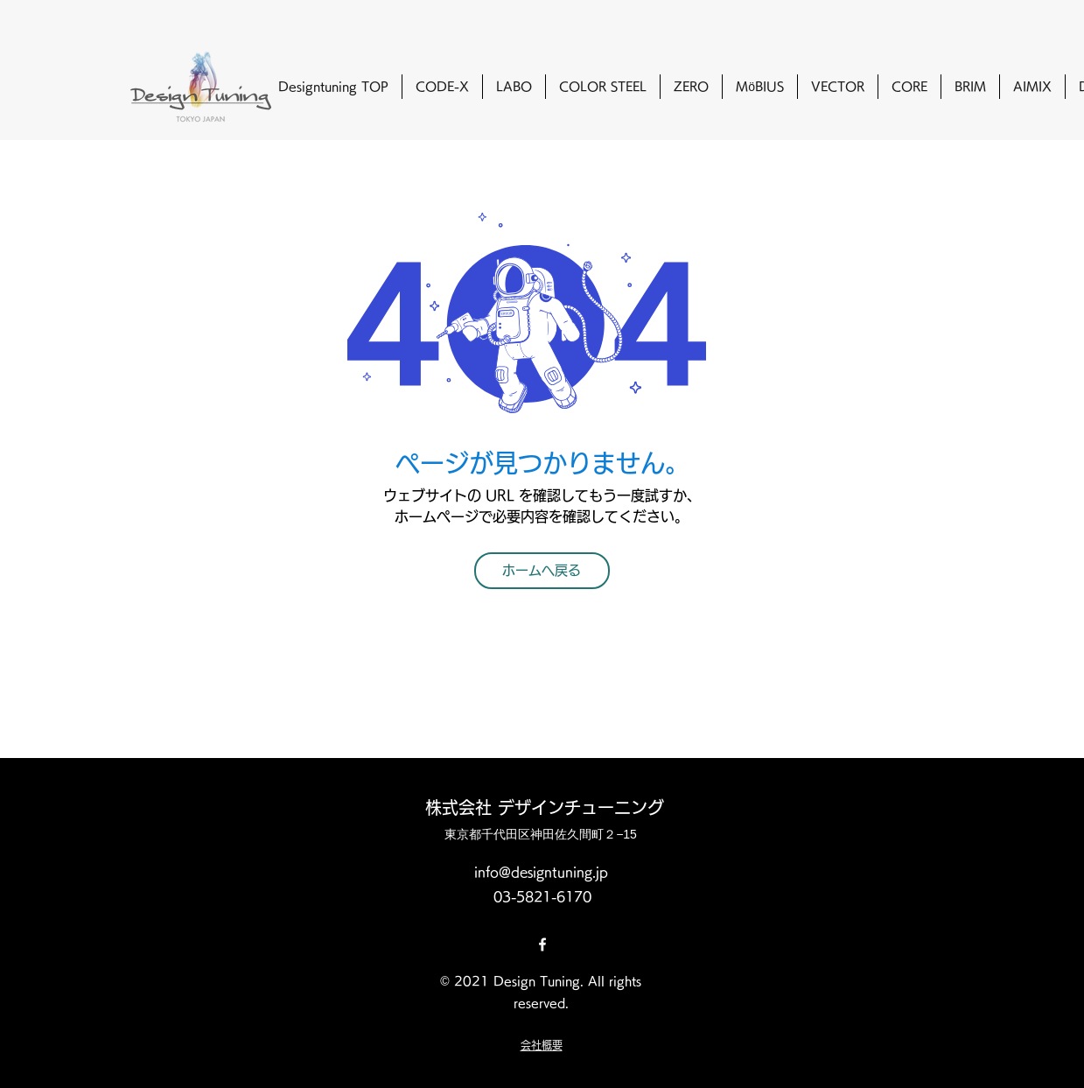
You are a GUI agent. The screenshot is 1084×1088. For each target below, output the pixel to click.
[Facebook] (542, 944)
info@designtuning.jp (541, 872)
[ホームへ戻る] (542, 570)
